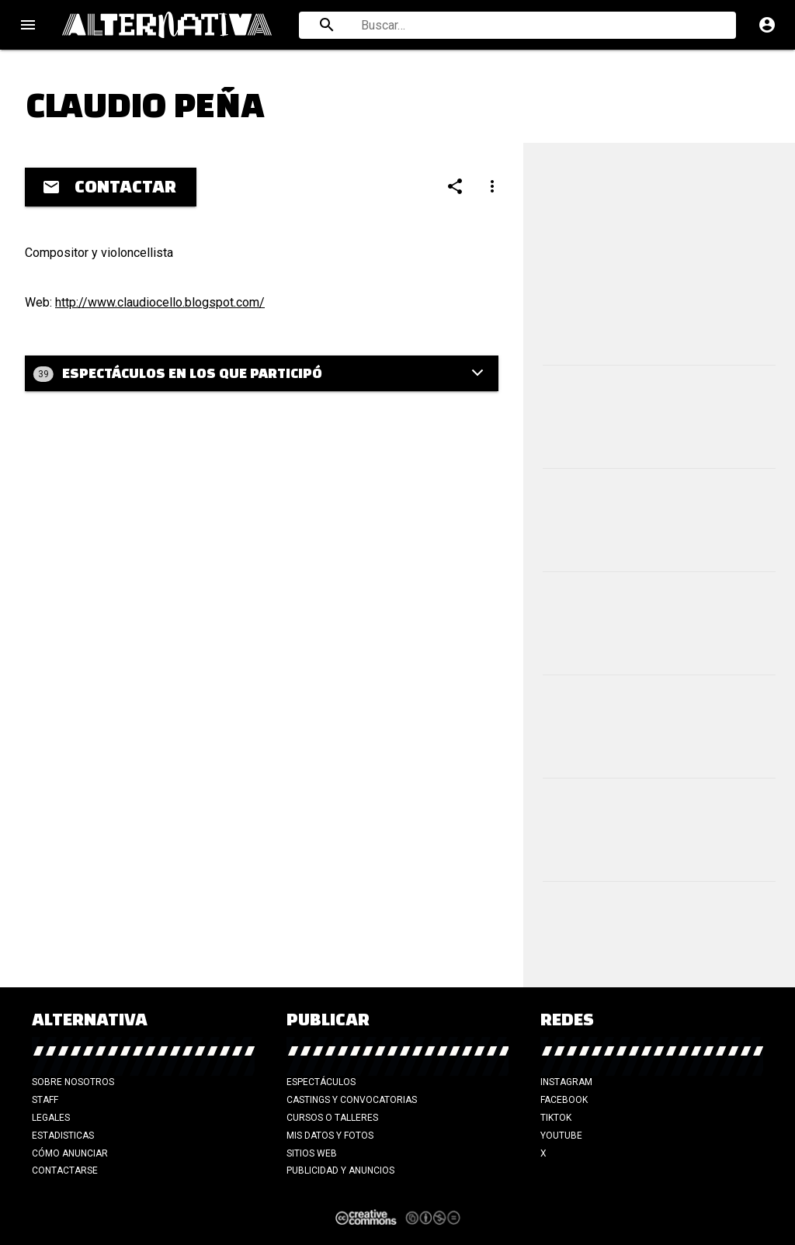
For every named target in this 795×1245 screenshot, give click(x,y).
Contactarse (65, 1170)
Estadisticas (63, 1135)
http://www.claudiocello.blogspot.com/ (160, 302)
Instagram (566, 1082)
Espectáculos (321, 1082)
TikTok (555, 1117)
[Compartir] (455, 186)
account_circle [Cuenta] (767, 25)
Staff (45, 1099)
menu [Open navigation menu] (28, 25)
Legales (51, 1117)
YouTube (561, 1135)
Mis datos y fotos (329, 1135)
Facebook (564, 1099)
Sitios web (311, 1153)
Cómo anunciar (70, 1153)
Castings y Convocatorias (351, 1099)
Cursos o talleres (332, 1117)
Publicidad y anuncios (340, 1170)
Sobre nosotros (73, 1082)
